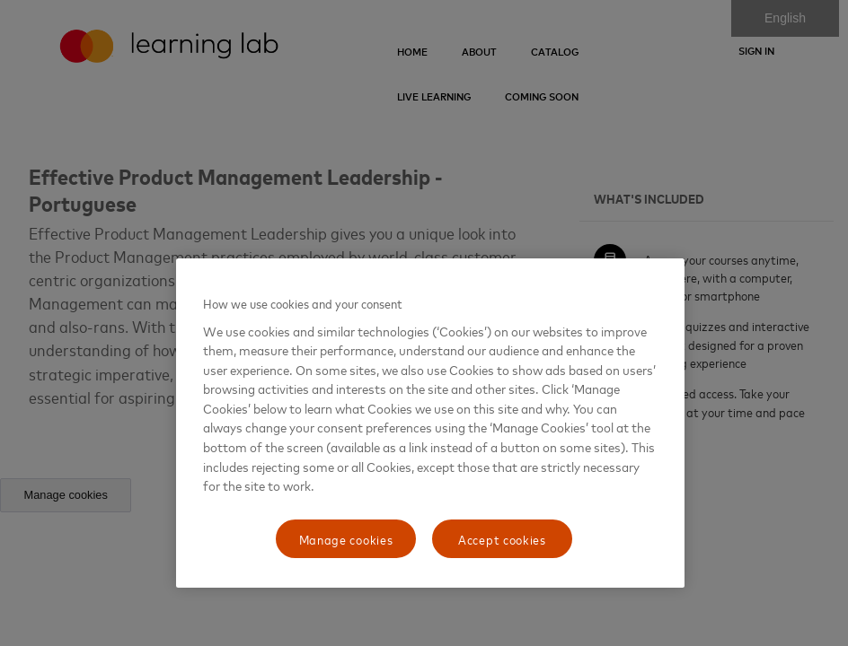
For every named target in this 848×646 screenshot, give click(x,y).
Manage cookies (346, 538)
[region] (430, 423)
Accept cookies (502, 538)
